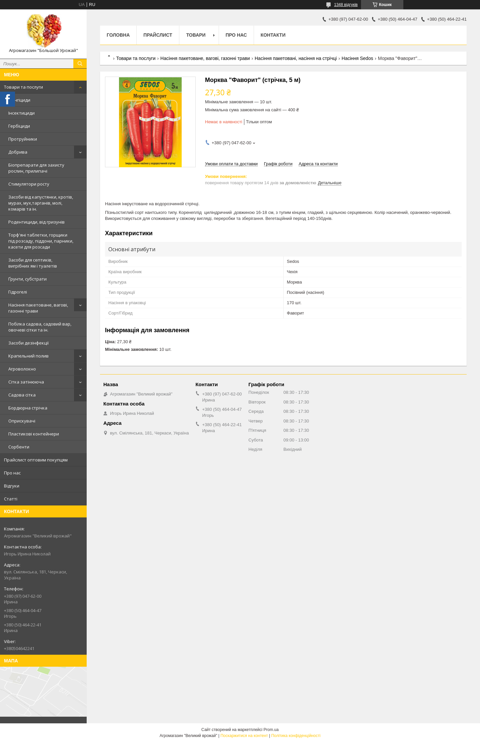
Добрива (17, 152)
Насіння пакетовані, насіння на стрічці (296, 58)
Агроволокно (22, 369)
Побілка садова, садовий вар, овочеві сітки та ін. (39, 327)
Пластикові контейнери (33, 434)
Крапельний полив (28, 356)
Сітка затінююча (26, 382)
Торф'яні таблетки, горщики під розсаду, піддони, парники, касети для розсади (40, 241)
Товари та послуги (23, 87)
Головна (118, 35)
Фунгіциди (19, 100)
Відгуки (11, 486)
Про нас (12, 473)
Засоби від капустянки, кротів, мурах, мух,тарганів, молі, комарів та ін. (40, 203)
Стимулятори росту (28, 184)
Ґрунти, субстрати (27, 279)
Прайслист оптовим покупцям (36, 460)
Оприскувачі (21, 421)
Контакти (273, 35)
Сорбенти (18, 447)
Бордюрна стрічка (27, 408)
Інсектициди (21, 113)
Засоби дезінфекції (28, 343)
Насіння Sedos (357, 58)
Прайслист (157, 35)
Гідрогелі (17, 292)
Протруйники (22, 139)
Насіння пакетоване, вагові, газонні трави (38, 308)
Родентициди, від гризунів (36, 222)
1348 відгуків (346, 4)
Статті (10, 499)
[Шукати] (80, 64)
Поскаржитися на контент (244, 735)
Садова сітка (22, 395)
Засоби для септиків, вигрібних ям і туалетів (32, 263)
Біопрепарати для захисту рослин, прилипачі (36, 168)
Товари (196, 35)
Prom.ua (271, 729)
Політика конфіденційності (296, 735)
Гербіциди (19, 126)
